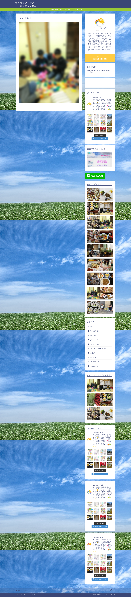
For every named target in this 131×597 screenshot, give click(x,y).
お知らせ (92, 327)
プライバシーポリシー (22, 594)
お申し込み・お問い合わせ (98, 349)
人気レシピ (93, 357)
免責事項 (33, 594)
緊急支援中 (93, 335)
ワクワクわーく (94, 362)
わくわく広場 (94, 366)
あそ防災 (92, 353)
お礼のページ (94, 340)
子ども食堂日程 (94, 331)
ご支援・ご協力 (94, 344)
